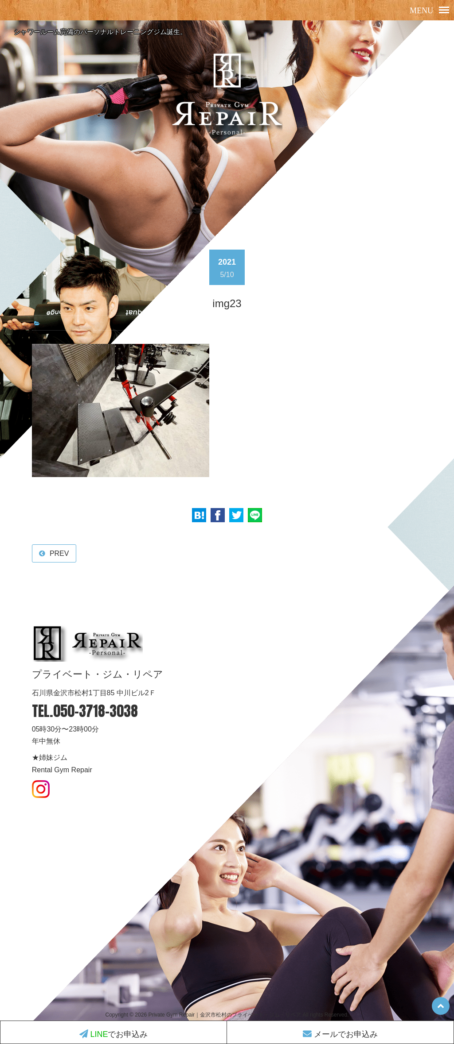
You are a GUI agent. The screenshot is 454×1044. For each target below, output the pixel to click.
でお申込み (113, 1034)
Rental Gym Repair (62, 770)
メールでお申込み (340, 1034)
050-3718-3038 (95, 711)
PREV (59, 553)
